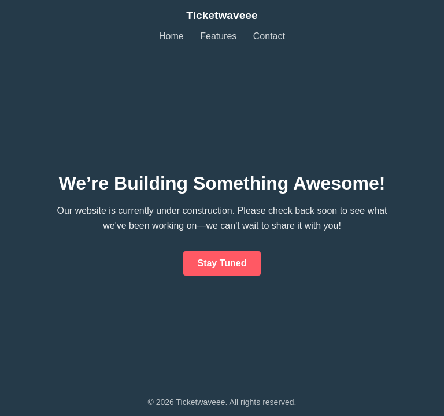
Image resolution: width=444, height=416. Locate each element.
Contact (269, 36)
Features (218, 36)
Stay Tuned (221, 263)
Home (171, 36)
